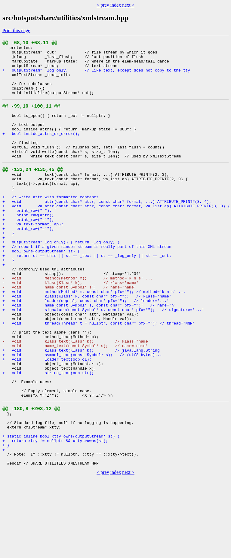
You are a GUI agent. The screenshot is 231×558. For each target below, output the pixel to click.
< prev (103, 5)
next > (128, 5)
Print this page (16, 30)
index (115, 5)
